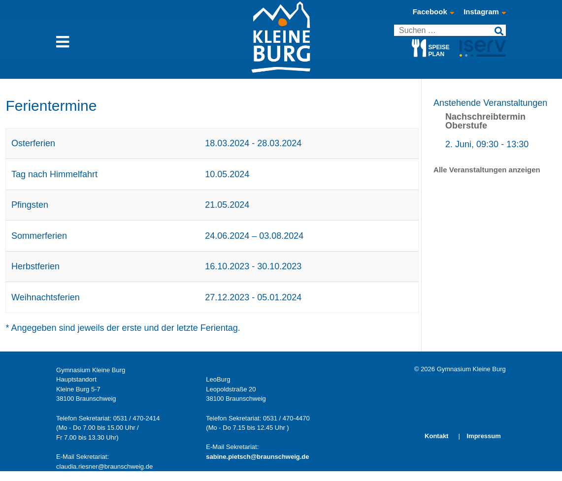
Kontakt (436, 436)
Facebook (433, 12)
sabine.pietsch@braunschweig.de (257, 456)
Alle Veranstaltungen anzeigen (486, 169)
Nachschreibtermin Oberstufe (485, 121)
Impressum (483, 436)
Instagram (484, 12)
